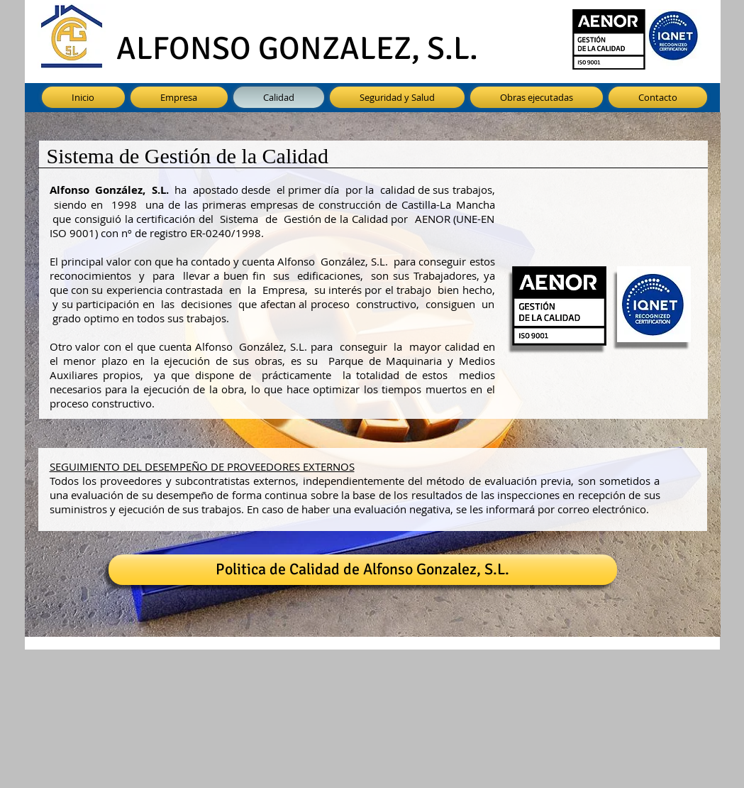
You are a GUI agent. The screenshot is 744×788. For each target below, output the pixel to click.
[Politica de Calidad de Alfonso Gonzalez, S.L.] (363, 569)
